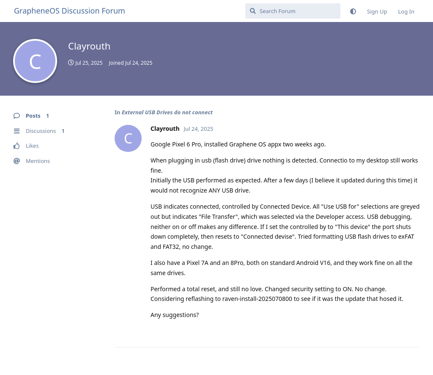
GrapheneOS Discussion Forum (69, 11)
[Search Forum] (292, 11)
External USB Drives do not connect (167, 112)
